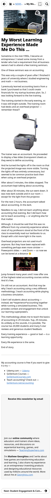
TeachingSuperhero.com (31, 450)
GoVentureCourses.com (19, 376)
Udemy (26, 370)
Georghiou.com (25, 474)
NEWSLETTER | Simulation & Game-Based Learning (19, 3)
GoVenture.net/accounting (20, 382)
